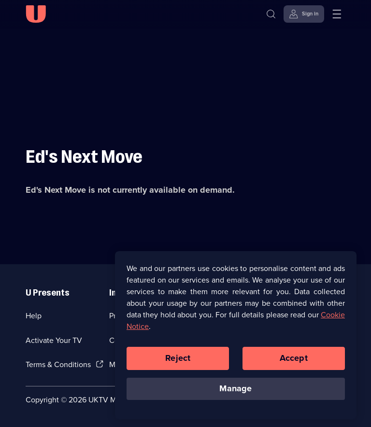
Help (34, 315)
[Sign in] (304, 14)
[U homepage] (36, 14)
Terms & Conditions (58, 364)
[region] (236, 337)
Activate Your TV (54, 340)
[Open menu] (336, 14)
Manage (235, 390)
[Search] (273, 14)
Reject (177, 360)
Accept (294, 360)
